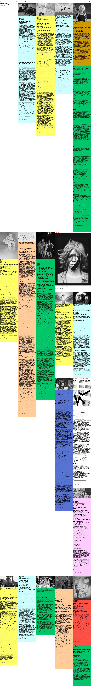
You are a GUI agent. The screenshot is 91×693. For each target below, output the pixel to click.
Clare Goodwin (76, 194)
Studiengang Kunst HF (84, 93)
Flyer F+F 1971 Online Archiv (79, 480)
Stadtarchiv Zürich (77, 474)
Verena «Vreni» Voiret (4, 601)
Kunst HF (38, 21)
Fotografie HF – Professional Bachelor (8, 335)
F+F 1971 (82, 412)
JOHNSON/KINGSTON (77, 164)
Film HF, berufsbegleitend (78, 504)
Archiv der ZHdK (84, 475)
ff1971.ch (69, 472)
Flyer (75, 569)
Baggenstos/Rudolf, (77, 196)
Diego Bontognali (84, 160)
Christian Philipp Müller (78, 205)
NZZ (80, 53)
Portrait (74, 66)
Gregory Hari (82, 149)
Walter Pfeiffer (81, 176)
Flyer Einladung (59, 663)
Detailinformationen (66, 356)
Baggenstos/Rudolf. (77, 190)
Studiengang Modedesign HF (79, 174)
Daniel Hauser (76, 187)
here (49, 619)
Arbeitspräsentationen (59, 308)
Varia (20, 577)
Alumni (38, 264)
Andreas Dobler (85, 215)
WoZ (82, 51)
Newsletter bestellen (78, 225)
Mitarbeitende (21, 19)
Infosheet (57, 359)
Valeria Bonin (76, 160)
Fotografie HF (39, 20)
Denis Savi (82, 82)
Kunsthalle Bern (76, 452)
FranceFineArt (83, 350)
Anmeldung (26, 635)
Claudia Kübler (82, 94)
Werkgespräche (3, 260)
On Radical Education (43, 612)
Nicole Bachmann (76, 143)
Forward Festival (11, 297)
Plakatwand (57, 232)
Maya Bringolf (76, 221)
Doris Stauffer (76, 522)
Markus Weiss (80, 200)
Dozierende (57, 19)
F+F (1, 1)
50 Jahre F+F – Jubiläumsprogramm (80, 378)
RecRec (63, 444)
